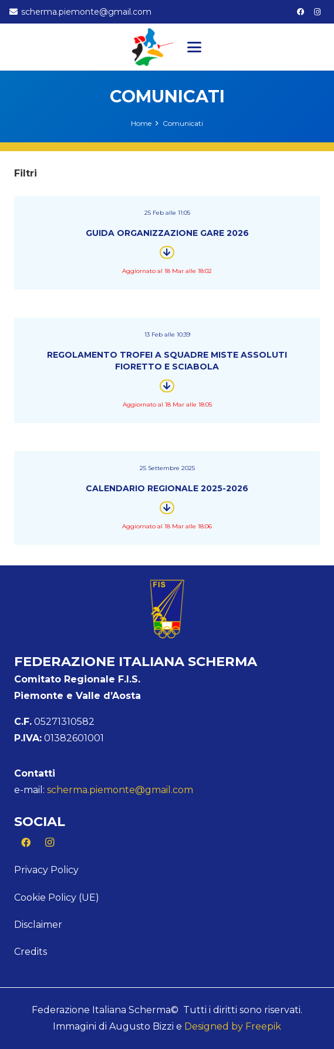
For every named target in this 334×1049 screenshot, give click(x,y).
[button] (194, 47)
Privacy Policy (46, 869)
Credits (30, 951)
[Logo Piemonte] (152, 47)
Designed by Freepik (232, 1026)
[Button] (167, 252)
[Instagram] (318, 12)
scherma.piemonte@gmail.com (120, 789)
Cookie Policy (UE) (56, 897)
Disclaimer (38, 924)
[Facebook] (300, 12)
